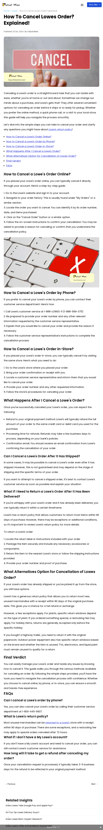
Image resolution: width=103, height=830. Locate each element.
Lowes (14, 11)
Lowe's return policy (60, 129)
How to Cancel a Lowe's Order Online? (28, 136)
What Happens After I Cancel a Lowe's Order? (33, 151)
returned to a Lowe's (57, 722)
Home (7, 11)
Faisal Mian (33, 31)
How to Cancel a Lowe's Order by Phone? (30, 141)
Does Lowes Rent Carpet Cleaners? (24, 819)
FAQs (9, 165)
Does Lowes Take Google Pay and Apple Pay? (29, 805)
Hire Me (93, 4)
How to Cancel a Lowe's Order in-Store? (30, 146)
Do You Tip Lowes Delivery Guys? (22, 812)
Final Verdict (13, 160)
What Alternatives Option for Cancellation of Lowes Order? (41, 156)
